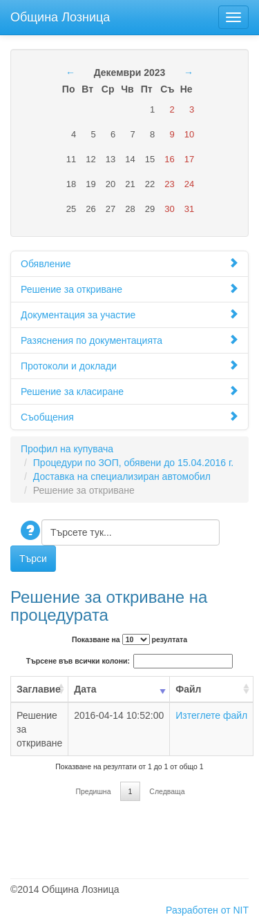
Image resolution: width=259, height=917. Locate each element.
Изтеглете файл (211, 715)
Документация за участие (129, 314)
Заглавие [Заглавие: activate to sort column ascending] (39, 689)
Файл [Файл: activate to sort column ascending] (188, 689)
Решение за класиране (129, 391)
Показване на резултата (129, 639)
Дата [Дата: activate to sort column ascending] (85, 689)
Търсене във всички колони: (129, 661)
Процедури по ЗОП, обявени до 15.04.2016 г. (133, 462)
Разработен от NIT (207, 910)
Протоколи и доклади (129, 365)
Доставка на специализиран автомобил (122, 476)
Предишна (93, 791)
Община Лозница (60, 15)
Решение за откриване (129, 289)
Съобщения (129, 417)
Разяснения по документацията (129, 340)
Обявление (129, 263)
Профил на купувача (67, 448)
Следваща (166, 791)
